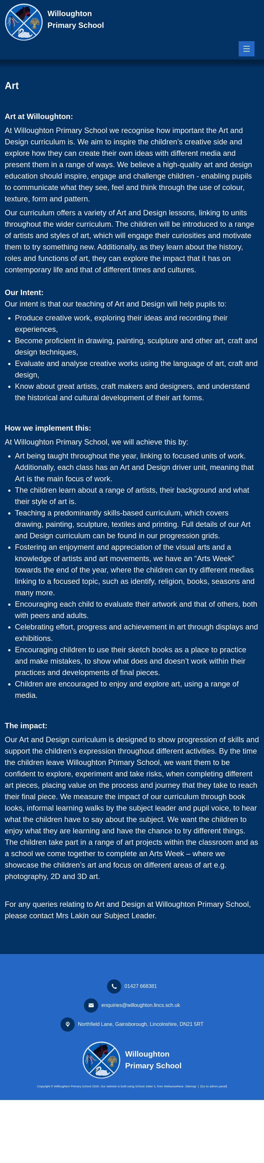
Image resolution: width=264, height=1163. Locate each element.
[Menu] (247, 48)
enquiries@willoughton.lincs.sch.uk (140, 1068)
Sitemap (190, 1149)
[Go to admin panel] (213, 1149)
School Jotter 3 (145, 1149)
